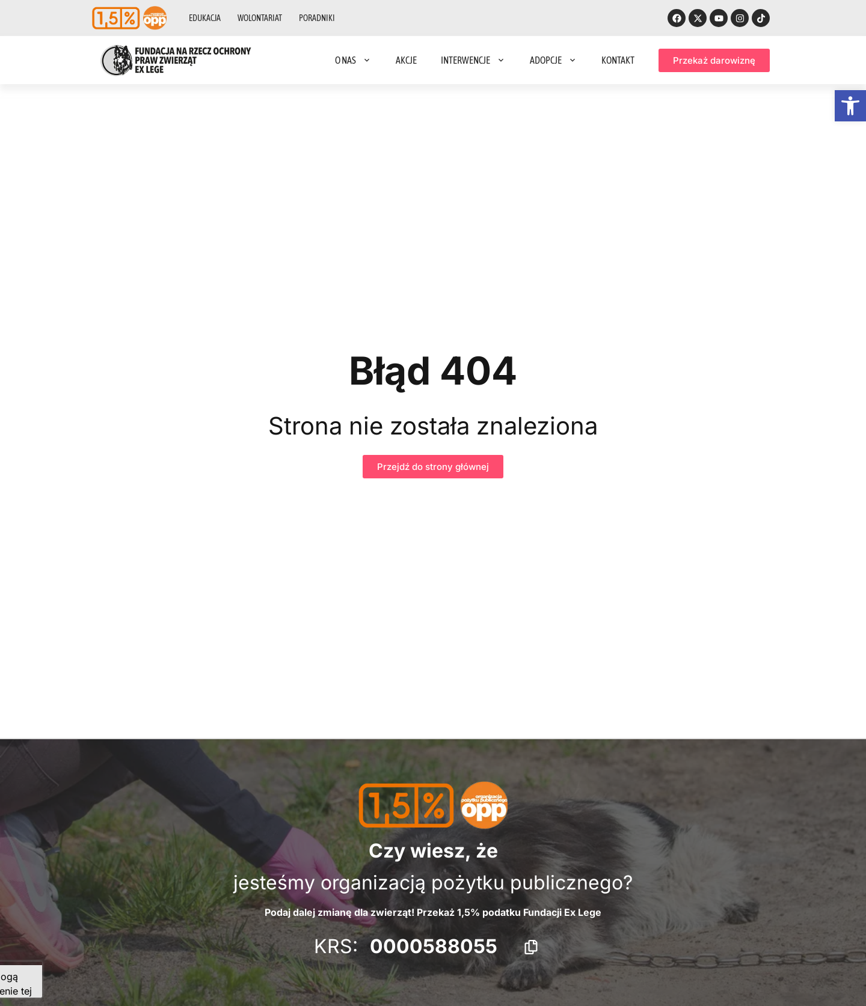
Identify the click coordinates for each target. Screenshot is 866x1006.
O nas (353, 60)
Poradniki (317, 18)
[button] (850, 105)
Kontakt (617, 60)
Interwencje (473, 60)
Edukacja (205, 18)
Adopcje (553, 60)
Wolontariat (260, 18)
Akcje (406, 60)
